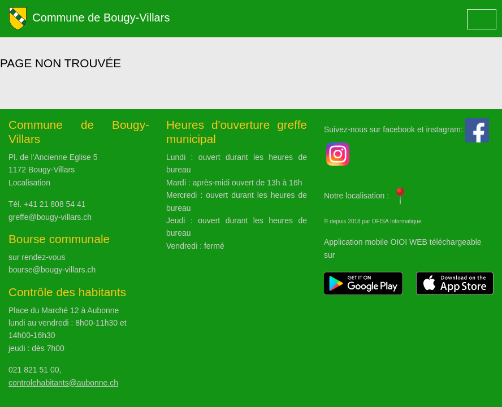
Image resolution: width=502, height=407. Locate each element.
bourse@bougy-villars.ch (52, 269)
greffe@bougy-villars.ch (50, 217)
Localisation (29, 182)
